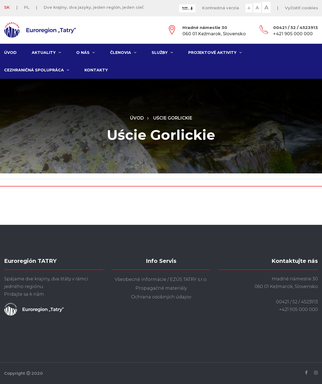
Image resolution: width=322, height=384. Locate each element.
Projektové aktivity (215, 52)
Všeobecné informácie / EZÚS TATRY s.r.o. (161, 279)
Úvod (10, 52)
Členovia (123, 52)
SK (7, 7)
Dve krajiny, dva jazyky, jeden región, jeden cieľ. (94, 7)
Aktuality (46, 52)
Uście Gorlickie (172, 118)
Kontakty (96, 70)
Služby (162, 52)
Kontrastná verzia (220, 7)
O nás (85, 52)
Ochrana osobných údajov (161, 296)
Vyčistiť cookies (301, 7)
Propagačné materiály (161, 288)
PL (26, 7)
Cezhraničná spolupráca (36, 70)
